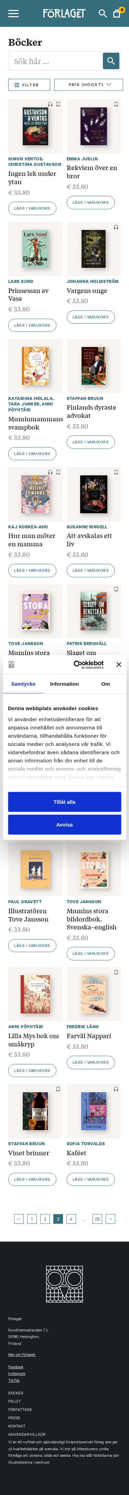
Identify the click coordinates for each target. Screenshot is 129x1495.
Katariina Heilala (30, 398)
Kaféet (76, 1152)
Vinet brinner (28, 1152)
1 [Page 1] (32, 1220)
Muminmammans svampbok (35, 423)
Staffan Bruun (85, 398)
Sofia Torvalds (86, 1144)
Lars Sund (21, 281)
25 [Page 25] (97, 1220)
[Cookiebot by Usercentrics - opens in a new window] (77, 664)
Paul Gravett (25, 902)
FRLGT (14, 1402)
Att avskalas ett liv (89, 539)
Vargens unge (87, 290)
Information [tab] (64, 684)
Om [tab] (105, 684)
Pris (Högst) (86, 85)
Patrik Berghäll (87, 643)
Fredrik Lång (83, 1027)
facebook (15, 1368)
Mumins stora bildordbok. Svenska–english (92, 918)
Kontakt (16, 1427)
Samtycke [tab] (23, 684)
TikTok (14, 1381)
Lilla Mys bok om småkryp (33, 1040)
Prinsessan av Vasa (28, 294)
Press (14, 1419)
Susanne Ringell (87, 527)
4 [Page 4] (71, 1220)
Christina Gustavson (34, 164)
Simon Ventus (25, 159)
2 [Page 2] (45, 1220)
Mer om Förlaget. (22, 1355)
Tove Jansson (25, 643)
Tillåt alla (65, 802)
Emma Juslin (82, 159)
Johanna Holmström (93, 281)
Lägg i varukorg (32, 209)
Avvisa (64, 824)
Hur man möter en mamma (31, 539)
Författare (20, 1410)
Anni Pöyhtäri (30, 407)
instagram (16, 1374)
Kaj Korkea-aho (28, 527)
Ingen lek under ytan (32, 177)
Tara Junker (24, 404)
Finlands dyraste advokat (91, 411)
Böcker (15, 1394)
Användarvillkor (27, 1435)
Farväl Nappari (89, 1035)
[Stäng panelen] (118, 664)
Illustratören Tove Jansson (28, 915)
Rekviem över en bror (92, 171)
